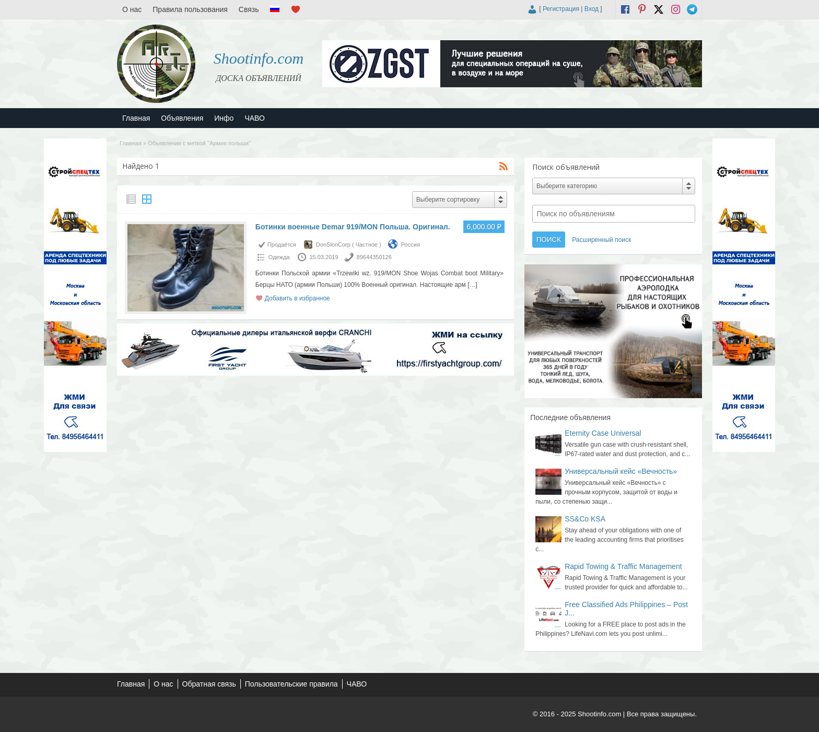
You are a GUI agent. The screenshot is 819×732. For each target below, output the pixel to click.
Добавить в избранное (297, 298)
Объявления (182, 118)
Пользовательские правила (291, 684)
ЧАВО (254, 118)
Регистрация (561, 9)
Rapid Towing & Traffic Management (623, 566)
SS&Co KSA (585, 519)
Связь (249, 9)
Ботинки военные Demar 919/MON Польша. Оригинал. (352, 227)
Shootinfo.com (259, 58)
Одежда (279, 257)
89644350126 (374, 257)
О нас (132, 9)
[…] (472, 284)
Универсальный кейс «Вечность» (621, 471)
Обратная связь (209, 684)
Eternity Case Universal (603, 433)
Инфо (223, 118)
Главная (136, 118)
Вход (591, 9)
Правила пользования (190, 9)
